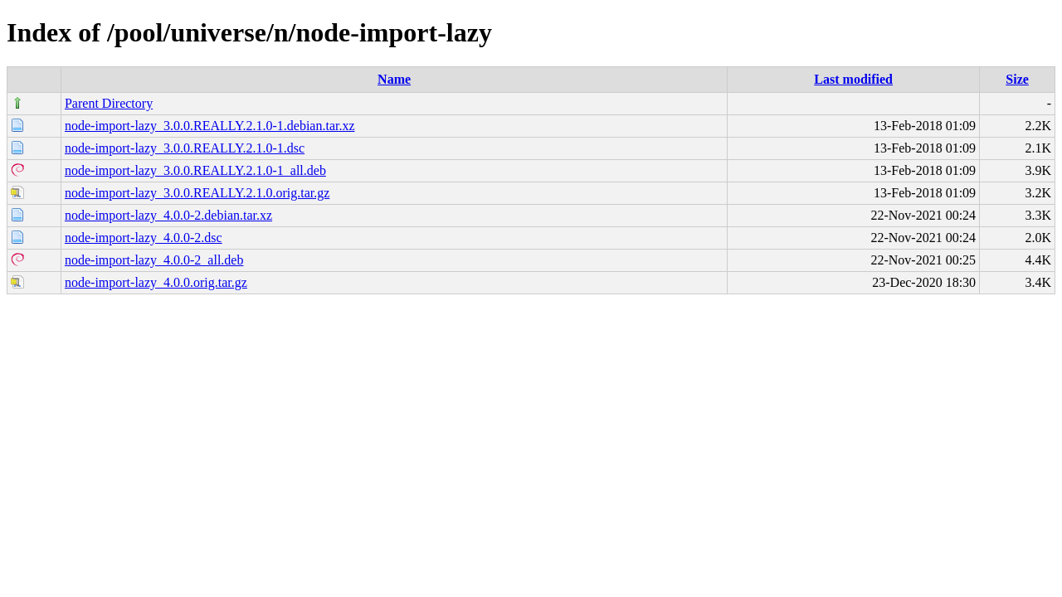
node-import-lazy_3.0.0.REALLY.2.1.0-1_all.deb (195, 170)
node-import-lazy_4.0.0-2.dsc (143, 238)
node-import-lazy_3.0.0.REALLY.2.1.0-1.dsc (184, 148)
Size (1017, 79)
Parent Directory (109, 103)
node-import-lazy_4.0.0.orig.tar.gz (156, 282)
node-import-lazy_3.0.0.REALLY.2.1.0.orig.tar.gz (197, 193)
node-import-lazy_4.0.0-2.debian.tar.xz (168, 215)
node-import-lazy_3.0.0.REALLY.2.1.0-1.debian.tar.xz (210, 126)
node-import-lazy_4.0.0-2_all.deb (154, 260)
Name (394, 79)
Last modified (853, 79)
